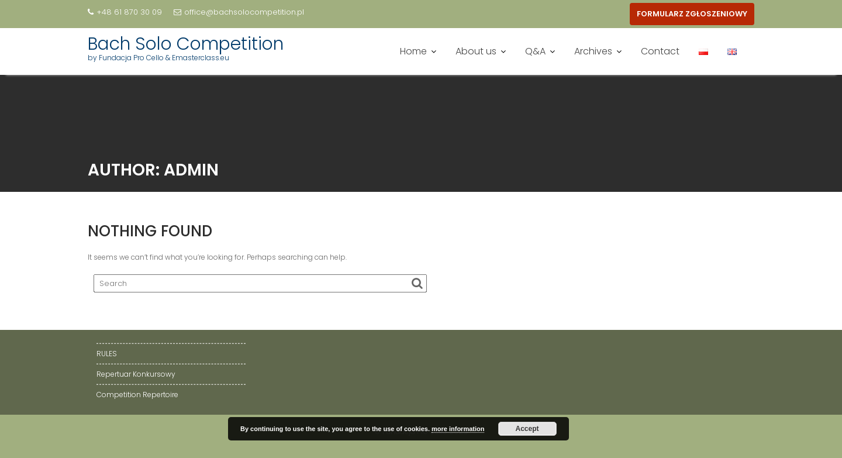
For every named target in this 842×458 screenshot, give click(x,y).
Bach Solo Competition (186, 44)
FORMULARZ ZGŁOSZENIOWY (692, 13)
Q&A (535, 51)
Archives (593, 51)
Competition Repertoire (137, 395)
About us (475, 51)
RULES (106, 354)
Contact (660, 51)
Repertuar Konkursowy (135, 374)
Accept (527, 429)
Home (413, 51)
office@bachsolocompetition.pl (239, 12)
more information (458, 428)
